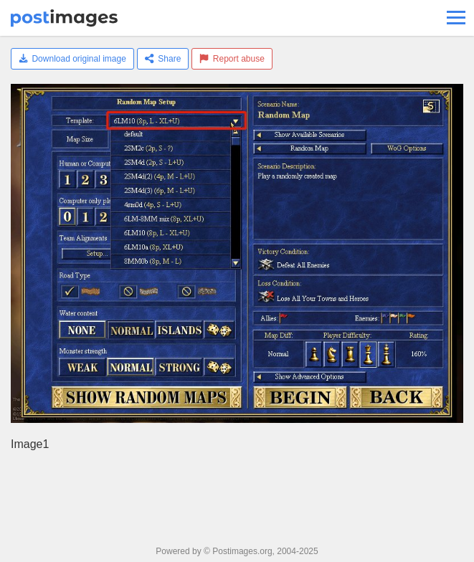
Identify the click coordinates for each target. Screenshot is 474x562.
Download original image (72, 59)
